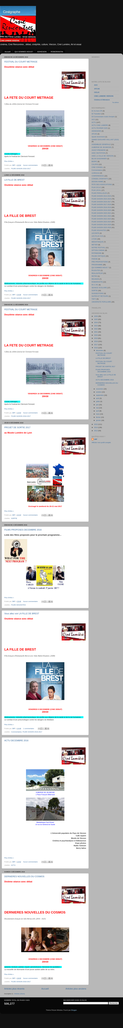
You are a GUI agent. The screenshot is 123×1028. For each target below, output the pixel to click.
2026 (96, 316)
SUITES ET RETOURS (100, 296)
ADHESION (42, 52)
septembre (100, 395)
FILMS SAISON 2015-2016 (101, 199)
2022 (96, 329)
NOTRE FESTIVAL (98, 247)
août (98, 398)
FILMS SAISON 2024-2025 (101, 224)
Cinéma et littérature (102, 100)
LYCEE (94, 239)
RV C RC (95, 285)
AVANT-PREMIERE (99, 150)
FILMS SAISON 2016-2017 (21, 168)
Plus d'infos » (9, 161)
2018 (96, 341)
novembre (100, 389)
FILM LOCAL (96, 190)
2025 (96, 319)
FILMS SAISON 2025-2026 (101, 227)
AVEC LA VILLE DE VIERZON (102, 156)
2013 (96, 431)
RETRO (94, 276)
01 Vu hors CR (97, 111)
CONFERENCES (98, 176)
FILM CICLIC (96, 187)
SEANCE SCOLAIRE (99, 288)
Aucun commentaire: (30, 165)
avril (98, 411)
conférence (96, 173)
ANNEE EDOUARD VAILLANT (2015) (105, 139)
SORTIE (14, 518)
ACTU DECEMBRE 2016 (16, 740)
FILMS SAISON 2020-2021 (101, 213)
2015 (96, 424)
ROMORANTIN (57, 52)
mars (98, 414)
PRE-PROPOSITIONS (100, 262)
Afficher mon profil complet (101, 442)
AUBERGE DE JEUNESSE (101, 147)
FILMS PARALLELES (99, 193)
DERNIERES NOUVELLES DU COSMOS (24, 876)
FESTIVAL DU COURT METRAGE (20, 62)
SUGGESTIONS (97, 293)
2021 (96, 332)
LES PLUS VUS (97, 236)
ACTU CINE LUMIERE (100, 125)
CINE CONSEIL (97, 167)
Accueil (7, 52)
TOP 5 (94, 299)
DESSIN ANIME (97, 182)
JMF (95, 439)
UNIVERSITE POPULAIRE (101, 302)
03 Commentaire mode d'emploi (103, 117)
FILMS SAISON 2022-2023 (101, 219)
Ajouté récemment (98, 137)
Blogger (74, 1010)
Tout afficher (115, 102)
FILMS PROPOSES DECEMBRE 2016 (23, 530)
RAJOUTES (96, 270)
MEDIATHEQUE (97, 242)
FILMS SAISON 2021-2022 (101, 216)
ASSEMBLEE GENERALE (101, 144)
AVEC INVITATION (98, 153)
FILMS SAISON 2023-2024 (101, 222)
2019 (96, 338)
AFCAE (97, 89)
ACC (96, 85)
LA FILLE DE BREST (14, 180)
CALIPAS (95, 164)
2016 (96, 348)
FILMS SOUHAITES (18, 605)
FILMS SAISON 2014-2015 (101, 196)
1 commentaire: (29, 728)
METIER (95, 245)
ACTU (13, 865)
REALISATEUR (97, 273)
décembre (100, 350)
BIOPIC (94, 161)
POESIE (95, 259)
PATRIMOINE (96, 253)
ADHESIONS (96, 131)
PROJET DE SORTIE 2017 (17, 427)
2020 (96, 335)
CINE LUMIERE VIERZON (103, 96)
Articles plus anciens (76, 988)
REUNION (95, 279)
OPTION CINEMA (98, 250)
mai (97, 408)
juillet (98, 401)
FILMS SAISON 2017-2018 (101, 204)
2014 (96, 427)
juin (97, 405)
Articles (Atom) (19, 994)
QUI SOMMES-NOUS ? (100, 267)
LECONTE (95, 233)
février (98, 417)
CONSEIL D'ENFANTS (100, 179)
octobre (99, 392)
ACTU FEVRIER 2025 (100, 128)
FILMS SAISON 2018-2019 (101, 207)
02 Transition (96, 114)
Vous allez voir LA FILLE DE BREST (21, 613)
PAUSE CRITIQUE (98, 256)
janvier (98, 420)
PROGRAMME (97, 265)
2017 (96, 344)
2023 (96, 326)
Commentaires (16, 732)
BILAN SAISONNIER (99, 159)
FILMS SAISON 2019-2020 (101, 210)
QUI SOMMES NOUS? (24, 52)
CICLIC (97, 92)
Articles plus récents (14, 988)
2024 (96, 322)
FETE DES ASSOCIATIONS (102, 184)
